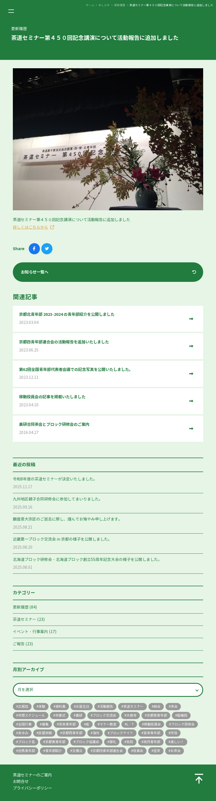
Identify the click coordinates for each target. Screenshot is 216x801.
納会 (157, 706)
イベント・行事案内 (30, 631)
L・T (130, 724)
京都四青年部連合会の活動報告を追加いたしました (102, 346)
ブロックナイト (121, 733)
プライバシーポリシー (32, 788)
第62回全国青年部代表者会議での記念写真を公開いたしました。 (102, 374)
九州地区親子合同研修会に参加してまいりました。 (58, 499)
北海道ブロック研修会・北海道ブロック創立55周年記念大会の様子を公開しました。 (87, 559)
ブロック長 (26, 742)
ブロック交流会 (104, 715)
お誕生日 (82, 706)
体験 (42, 706)
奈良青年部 (67, 724)
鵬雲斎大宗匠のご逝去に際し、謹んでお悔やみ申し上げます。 (67, 519)
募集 (45, 724)
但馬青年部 (26, 751)
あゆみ (23, 733)
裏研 (79, 715)
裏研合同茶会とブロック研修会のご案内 (102, 429)
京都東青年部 (55, 742)
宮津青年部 (151, 733)
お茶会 (176, 751)
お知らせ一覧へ (34, 272)
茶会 (174, 706)
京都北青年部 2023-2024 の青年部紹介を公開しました (102, 319)
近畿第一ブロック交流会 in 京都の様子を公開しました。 (62, 539)
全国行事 (25, 724)
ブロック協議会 (87, 742)
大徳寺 (131, 715)
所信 (174, 733)
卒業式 (60, 715)
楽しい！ (177, 742)
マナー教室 (108, 724)
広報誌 (23, 706)
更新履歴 (20, 607)
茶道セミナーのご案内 (32, 775)
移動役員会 (152, 724)
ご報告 (19, 644)
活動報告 (106, 706)
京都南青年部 (157, 715)
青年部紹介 (53, 751)
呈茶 (156, 751)
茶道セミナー (24, 619)
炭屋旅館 (45, 733)
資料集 (61, 706)
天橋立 (77, 751)
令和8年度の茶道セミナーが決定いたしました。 (55, 479)
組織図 (182, 715)
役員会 (138, 751)
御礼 (112, 742)
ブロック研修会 (183, 724)
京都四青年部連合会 (108, 751)
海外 (96, 733)
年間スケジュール (31, 715)
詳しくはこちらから (30, 227)
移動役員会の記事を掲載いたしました (102, 401)
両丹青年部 (151, 742)
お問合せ (20, 781)
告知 (129, 742)
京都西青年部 (72, 733)
